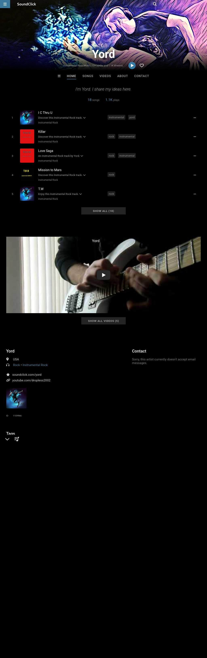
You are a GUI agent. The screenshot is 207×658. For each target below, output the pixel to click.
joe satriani (34, 437)
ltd (189, 437)
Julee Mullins (153, 572)
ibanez (166, 437)
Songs (87, 76)
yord (132, 117)
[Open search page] (203, 4)
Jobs (55, 634)
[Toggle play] (11, 117)
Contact (141, 76)
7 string (78, 437)
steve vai (63, 437)
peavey (179, 437)
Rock (16, 361)
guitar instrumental (145, 437)
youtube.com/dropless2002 (31, 377)
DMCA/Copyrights (75, 634)
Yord (10, 347)
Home (71, 76)
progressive (15, 437)
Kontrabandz (87, 572)
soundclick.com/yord (26, 371)
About (122, 76)
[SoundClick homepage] (26, 4)
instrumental (117, 117)
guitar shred (15, 444)
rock (111, 135)
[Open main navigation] (5, 4)
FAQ (17, 634)
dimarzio (103, 437)
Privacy (96, 634)
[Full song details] (196, 117)
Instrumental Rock (47, 122)
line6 (90, 437)
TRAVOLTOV (53, 572)
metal (50, 437)
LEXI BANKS (120, 572)
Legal (109, 634)
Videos (105, 76)
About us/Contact (36, 634)
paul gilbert (120, 437)
